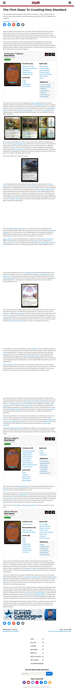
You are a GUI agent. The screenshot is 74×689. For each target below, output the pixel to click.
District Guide (26, 70)
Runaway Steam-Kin (8, 364)
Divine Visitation (44, 76)
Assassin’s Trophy (36, 577)
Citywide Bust (44, 471)
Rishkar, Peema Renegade (25, 110)
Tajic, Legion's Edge (27, 466)
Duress (38, 189)
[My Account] (70, 3)
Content (33, 646)
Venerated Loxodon (28, 72)
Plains (25, 82)
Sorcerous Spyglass (45, 84)
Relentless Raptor (27, 454)
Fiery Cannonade (26, 272)
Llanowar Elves (47, 110)
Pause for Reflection (45, 538)
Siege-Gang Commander (42, 402)
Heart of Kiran (26, 594)
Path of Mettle (17, 505)
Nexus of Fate (43, 534)
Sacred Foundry (27, 476)
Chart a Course (44, 530)
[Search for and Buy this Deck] (53, 54)
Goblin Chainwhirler (36, 103)
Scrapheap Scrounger (39, 594)
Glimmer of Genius (31, 570)
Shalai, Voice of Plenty (28, 66)
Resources (33, 649)
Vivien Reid (43, 92)
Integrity (42, 452)
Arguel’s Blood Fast (39, 242)
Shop (32, 639)
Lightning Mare (44, 467)
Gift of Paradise (44, 524)
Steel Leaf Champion (46, 239)
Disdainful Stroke (49, 189)
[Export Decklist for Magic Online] (46, 54)
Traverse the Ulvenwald (16, 144)
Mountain (26, 474)
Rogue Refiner (51, 419)
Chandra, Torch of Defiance (16, 320)
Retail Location (35, 656)
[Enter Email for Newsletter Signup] (33, 674)
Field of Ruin (26, 552)
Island (24, 542)
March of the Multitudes (46, 74)
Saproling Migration (45, 70)
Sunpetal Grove (27, 86)
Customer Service (36, 663)
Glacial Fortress (27, 546)
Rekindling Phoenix (27, 405)
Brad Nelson (7, 21)
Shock (41, 450)
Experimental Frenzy (8, 242)
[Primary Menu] (4, 2)
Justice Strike (43, 454)
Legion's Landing (44, 66)
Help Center (34, 660)
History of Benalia (44, 68)
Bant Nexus (10, 511)
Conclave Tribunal (44, 72)
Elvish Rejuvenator (27, 524)
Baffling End (43, 88)
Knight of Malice (31, 184)
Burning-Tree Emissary (33, 356)
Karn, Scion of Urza (28, 530)
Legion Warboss (27, 460)
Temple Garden (26, 84)
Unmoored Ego (27, 577)
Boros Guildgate (27, 480)
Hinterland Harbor (27, 550)
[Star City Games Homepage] (37, 2)
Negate (43, 189)
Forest (24, 80)
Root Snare (43, 536)
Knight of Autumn (45, 94)
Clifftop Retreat (27, 478)
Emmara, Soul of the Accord (30, 68)
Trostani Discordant (28, 74)
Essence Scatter (9, 498)
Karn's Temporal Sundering (46, 532)
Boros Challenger (27, 458)
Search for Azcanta (45, 528)
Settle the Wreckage (46, 86)
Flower (41, 78)
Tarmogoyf (34, 348)
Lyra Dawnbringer (45, 90)
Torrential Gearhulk (40, 592)
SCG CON (33, 642)
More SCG (33, 653)
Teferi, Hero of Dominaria (29, 532)
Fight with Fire (44, 465)
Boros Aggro (11, 438)
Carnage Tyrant (44, 548)
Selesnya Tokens (13, 53)
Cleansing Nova (21, 313)
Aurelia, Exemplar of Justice (30, 464)
